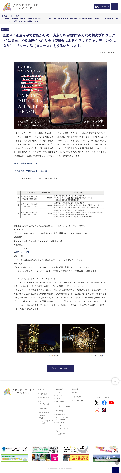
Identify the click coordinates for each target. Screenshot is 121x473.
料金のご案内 (60, 422)
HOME (4, 16)
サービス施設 (60, 401)
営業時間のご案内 (61, 414)
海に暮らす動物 (44, 412)
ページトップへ (115, 381)
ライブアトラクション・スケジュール (62, 418)
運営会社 (75, 389)
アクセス (58, 431)
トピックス (15, 16)
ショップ (58, 399)
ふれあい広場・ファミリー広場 (46, 422)
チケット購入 (104, 6)
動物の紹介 (43, 408)
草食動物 (42, 418)
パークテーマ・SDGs (63, 406)
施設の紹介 (59, 389)
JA (115, 470)
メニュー (114, 9)
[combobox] (115, 470)
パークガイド (60, 411)
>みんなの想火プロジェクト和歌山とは (30, 171)
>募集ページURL (22, 252)
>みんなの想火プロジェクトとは (27, 163)
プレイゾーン (60, 393)
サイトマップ (76, 397)
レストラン (59, 396)
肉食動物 (42, 415)
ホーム (42, 389)
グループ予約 (60, 425)
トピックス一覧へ (62, 368)
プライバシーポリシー (79, 401)
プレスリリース (45, 398)
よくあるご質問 (60, 434)
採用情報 (74, 393)
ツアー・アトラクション (45, 403)
